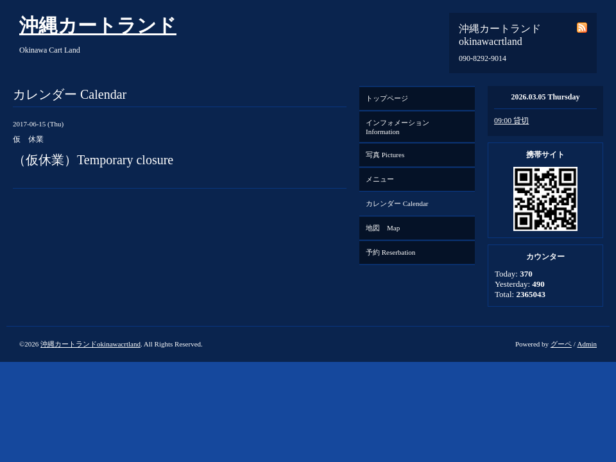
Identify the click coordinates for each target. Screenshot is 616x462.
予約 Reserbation (390, 252)
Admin (587, 344)
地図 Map (383, 228)
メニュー (380, 179)
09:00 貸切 (511, 120)
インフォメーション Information (401, 127)
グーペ (561, 344)
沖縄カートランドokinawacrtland (90, 344)
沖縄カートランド (97, 25)
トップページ (387, 98)
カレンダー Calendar (397, 203)
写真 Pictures (385, 154)
